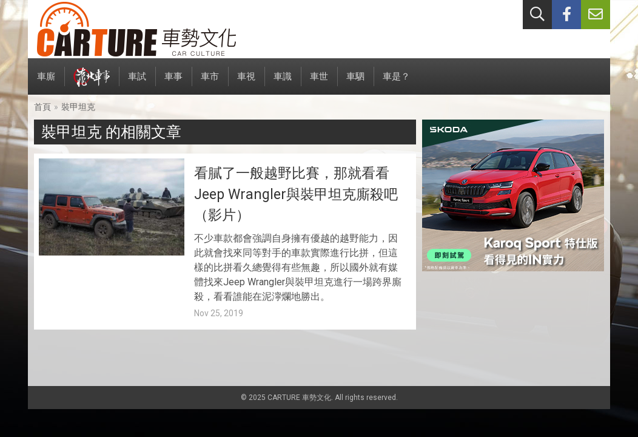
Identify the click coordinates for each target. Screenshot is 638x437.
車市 (210, 83)
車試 (137, 83)
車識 (282, 83)
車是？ (396, 83)
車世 (319, 83)
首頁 (42, 107)
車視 (246, 83)
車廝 (46, 83)
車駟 (355, 83)
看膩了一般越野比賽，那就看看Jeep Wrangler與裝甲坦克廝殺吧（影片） (296, 194)
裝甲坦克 (78, 107)
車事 (173, 83)
